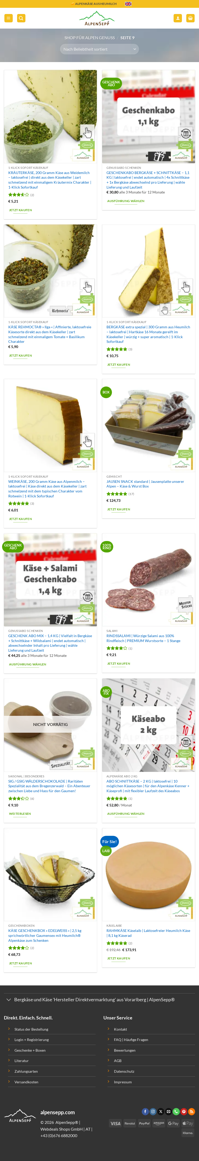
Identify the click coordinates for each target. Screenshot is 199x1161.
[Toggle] (9, 1000)
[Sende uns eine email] (168, 1111)
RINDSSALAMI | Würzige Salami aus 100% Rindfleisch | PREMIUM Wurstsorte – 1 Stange (143, 638)
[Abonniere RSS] (191, 1111)
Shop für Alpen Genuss (90, 37)
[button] (8, 18)
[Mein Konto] (178, 18)
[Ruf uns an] (176, 1111)
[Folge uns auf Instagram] (153, 1111)
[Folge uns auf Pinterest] (183, 1111)
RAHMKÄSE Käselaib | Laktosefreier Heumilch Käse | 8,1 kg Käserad (148, 933)
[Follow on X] (160, 1111)
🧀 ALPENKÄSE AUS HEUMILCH (94, 4)
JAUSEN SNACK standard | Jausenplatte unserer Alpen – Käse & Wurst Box (145, 484)
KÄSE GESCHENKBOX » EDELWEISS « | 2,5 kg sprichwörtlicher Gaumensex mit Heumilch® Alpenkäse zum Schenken (44, 935)
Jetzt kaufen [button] (20, 210)
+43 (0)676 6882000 (58, 1135)
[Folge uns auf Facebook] (145, 1111)
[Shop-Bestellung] (99, 49)
